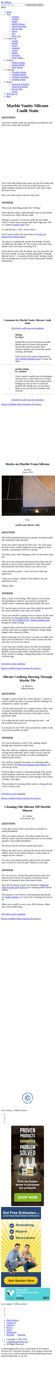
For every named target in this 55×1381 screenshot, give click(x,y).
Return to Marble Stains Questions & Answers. (22, 404)
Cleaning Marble (19, 75)
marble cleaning (12, 897)
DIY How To (11, 94)
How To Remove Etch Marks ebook (24, 235)
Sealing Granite (18, 62)
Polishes (15, 19)
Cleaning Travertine (20, 77)
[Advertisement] (25, 154)
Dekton (15, 53)
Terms (9, 1330)
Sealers (15, 21)
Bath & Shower (18, 24)
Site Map (10, 1335)
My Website (6, 2)
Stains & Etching (19, 26)
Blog (8, 96)
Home (9, 12)
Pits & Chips (17, 29)
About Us (10, 1325)
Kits (13, 34)
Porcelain (16, 55)
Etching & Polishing (20, 84)
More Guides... (18, 58)
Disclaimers (11, 1332)
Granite (15, 41)
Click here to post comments (13, 664)
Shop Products (12, 1320)
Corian (15, 50)
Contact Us (11, 1323)
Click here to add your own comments (27, 328)
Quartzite (16, 48)
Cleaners (15, 17)
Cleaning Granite (19, 72)
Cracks (15, 91)
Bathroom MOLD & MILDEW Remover (25, 886)
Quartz (15, 31)
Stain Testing (17, 67)
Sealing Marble (18, 65)
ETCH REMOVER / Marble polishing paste (31, 620)
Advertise (21, 1335)
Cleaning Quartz (19, 79)
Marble (15, 43)
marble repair (19, 225)
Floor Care (16, 36)
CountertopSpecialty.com (17, 1342)
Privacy (9, 1327)
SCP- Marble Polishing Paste (27, 359)
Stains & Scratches (20, 87)
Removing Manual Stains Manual (32, 765)
